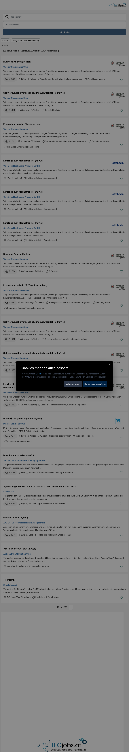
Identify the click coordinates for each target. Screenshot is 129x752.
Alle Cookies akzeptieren (95, 384)
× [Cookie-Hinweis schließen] (109, 364)
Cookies (40, 374)
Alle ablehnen (72, 384)
